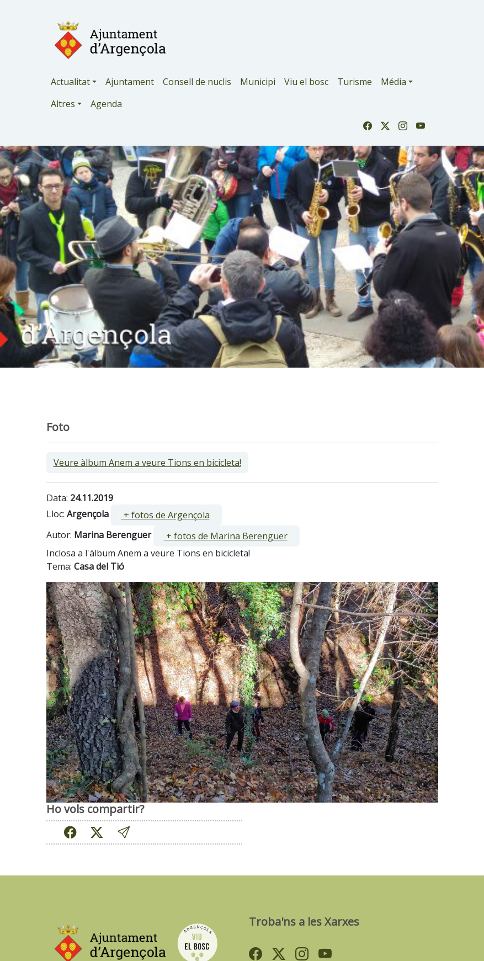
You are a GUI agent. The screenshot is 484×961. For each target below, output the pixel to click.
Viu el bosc (306, 82)
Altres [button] (63, 104)
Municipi (257, 82)
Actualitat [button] (70, 82)
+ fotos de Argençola (165, 515)
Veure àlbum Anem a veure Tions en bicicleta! (147, 462)
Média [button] (393, 82)
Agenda (106, 104)
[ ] (166, 515)
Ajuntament (129, 82)
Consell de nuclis (197, 82)
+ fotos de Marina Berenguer (226, 536)
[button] (124, 832)
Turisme (354, 82)
